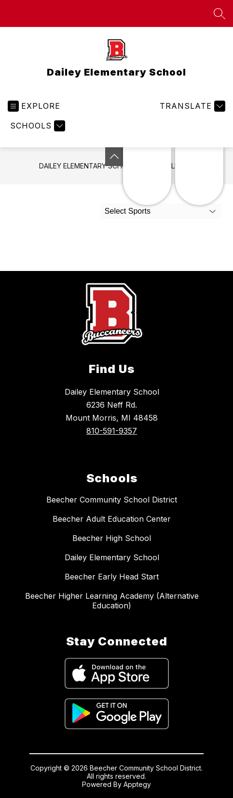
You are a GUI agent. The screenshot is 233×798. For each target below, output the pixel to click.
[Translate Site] (191, 106)
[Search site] (219, 13)
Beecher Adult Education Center (112, 519)
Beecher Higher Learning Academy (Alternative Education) (112, 600)
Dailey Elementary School (87, 166)
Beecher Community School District (111, 499)
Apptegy (137, 784)
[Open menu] (34, 106)
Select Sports (128, 211)
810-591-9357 (111, 431)
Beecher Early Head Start (112, 576)
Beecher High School (111, 538)
